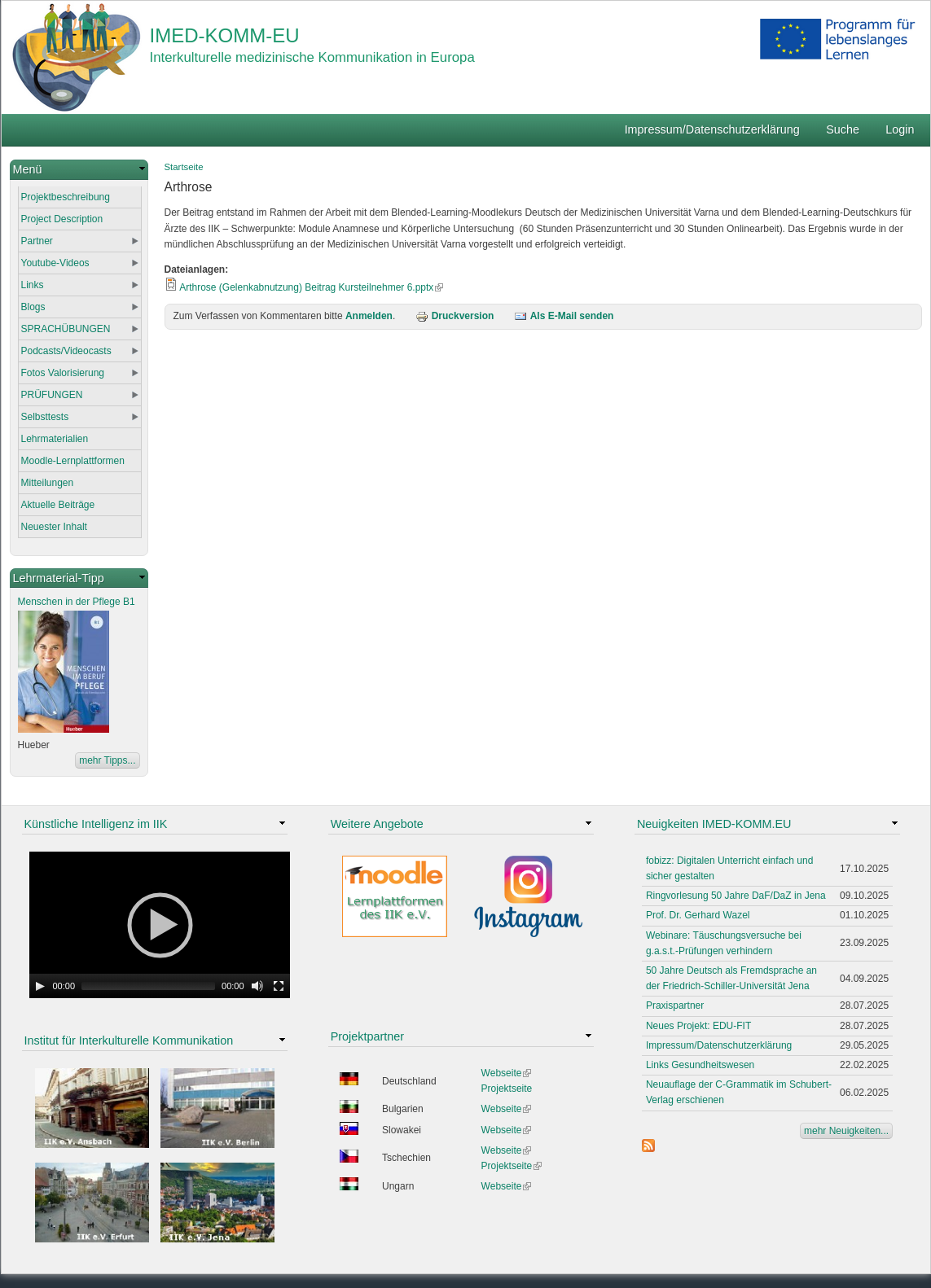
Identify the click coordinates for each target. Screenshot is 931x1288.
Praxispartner (675, 1005)
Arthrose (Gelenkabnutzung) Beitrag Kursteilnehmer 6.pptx (311, 287)
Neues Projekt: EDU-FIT (698, 1026)
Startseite (184, 167)
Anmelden (369, 316)
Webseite (506, 1073)
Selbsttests (45, 417)
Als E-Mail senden (564, 316)
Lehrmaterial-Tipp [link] (58, 578)
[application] (159, 925)
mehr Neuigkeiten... (846, 1131)
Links (32, 285)
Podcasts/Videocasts (66, 351)
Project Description (62, 219)
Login (899, 129)
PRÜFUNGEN (52, 395)
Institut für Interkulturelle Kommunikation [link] (129, 1040)
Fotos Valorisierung (63, 373)
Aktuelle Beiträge (58, 504)
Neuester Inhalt (54, 526)
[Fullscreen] (278, 985)
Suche (842, 129)
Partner (37, 241)
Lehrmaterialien (55, 439)
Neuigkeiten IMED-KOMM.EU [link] (714, 823)
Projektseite (507, 1088)
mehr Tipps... (107, 760)
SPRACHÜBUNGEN (66, 329)
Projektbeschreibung (65, 197)
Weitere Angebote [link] (377, 823)
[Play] (39, 985)
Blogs (33, 307)
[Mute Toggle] (257, 985)
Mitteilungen (47, 482)
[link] (79, 169)
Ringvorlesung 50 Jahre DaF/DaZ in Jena (736, 895)
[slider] (148, 986)
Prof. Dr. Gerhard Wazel (698, 915)
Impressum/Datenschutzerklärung (712, 129)
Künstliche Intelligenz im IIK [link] (96, 823)
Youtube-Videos (55, 263)
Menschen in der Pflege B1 (76, 601)
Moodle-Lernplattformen (73, 461)
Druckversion (454, 316)
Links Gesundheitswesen (700, 1065)
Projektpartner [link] (367, 1036)
